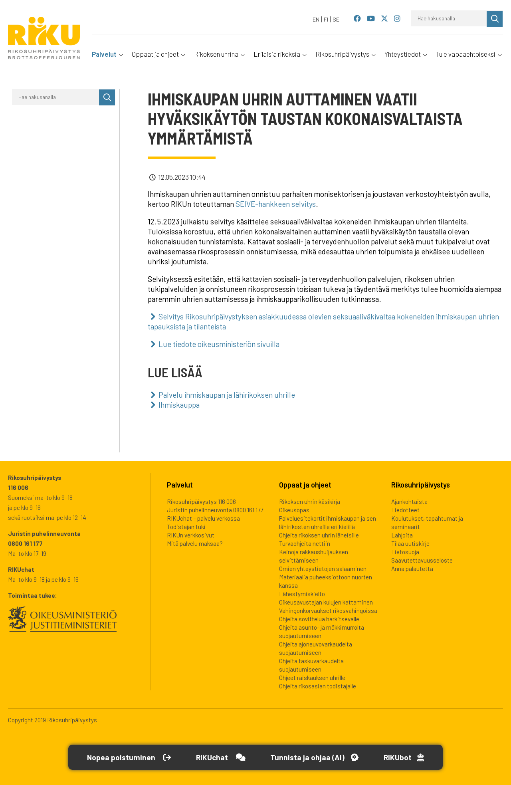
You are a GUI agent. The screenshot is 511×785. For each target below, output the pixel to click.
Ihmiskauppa (179, 404)
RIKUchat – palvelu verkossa (203, 518)
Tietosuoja (405, 551)
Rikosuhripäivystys (342, 54)
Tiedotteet (405, 509)
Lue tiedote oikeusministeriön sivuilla (218, 344)
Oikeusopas (294, 509)
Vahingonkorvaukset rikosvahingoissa (328, 610)
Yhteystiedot (402, 54)
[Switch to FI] (326, 19)
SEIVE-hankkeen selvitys (276, 203)
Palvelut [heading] (180, 484)
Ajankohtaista (409, 501)
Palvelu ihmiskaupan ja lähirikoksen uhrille (226, 394)
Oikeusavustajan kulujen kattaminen (326, 602)
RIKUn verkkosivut (190, 535)
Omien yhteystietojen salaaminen (322, 568)
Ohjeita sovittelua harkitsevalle (319, 618)
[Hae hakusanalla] (449, 18)
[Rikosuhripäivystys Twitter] (384, 19)
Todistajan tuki (186, 526)
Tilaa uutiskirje (410, 543)
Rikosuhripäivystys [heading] (420, 484)
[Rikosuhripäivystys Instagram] (397, 19)
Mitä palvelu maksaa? (195, 543)
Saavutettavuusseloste (422, 560)
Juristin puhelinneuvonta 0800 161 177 (215, 509)
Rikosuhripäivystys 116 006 (201, 501)
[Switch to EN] (316, 19)
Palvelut (104, 54)
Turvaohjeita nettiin (304, 543)
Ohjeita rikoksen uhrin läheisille (319, 535)
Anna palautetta (412, 568)
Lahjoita (402, 535)
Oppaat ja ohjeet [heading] (305, 484)
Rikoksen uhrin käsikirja (309, 501)
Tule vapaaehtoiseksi (465, 54)
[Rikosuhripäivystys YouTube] (371, 19)
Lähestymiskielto (302, 593)
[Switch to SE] (336, 19)
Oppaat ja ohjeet (155, 54)
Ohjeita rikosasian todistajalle (317, 686)
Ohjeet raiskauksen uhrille (312, 677)
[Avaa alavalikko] (120, 54)
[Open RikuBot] (407, 757)
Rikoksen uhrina (216, 54)
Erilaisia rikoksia (277, 54)
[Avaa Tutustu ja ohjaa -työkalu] (315, 757)
